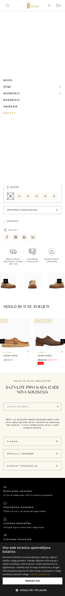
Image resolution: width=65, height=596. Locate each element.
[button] (7, 5)
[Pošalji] (58, 407)
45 (45, 196)
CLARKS (7, 352)
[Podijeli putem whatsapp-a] (24, 237)
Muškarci (11, 93)
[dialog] (32, 569)
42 (19, 196)
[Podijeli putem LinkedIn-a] (32, 237)
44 (37, 196)
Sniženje (10, 106)
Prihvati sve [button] (32, 580)
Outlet (9, 113)
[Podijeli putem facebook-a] (6, 237)
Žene (7, 87)
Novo (8, 80)
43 (28, 196)
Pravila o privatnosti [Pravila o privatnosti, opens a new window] (40, 574)
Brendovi (11, 100)
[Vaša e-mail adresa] (32, 407)
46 (54, 196)
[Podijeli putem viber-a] (15, 237)
